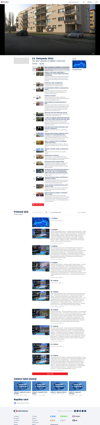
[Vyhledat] (46, 212)
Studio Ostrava (35, 422)
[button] (50, 29)
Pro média (34, 416)
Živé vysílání (16, 418)
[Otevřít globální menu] (97, 2)
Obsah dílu (34, 63)
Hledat (83, 2)
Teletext (16, 422)
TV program (16, 416)
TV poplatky (16, 420)
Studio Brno (34, 420)
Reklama (34, 418)
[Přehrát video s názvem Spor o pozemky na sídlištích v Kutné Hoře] (50, 29)
